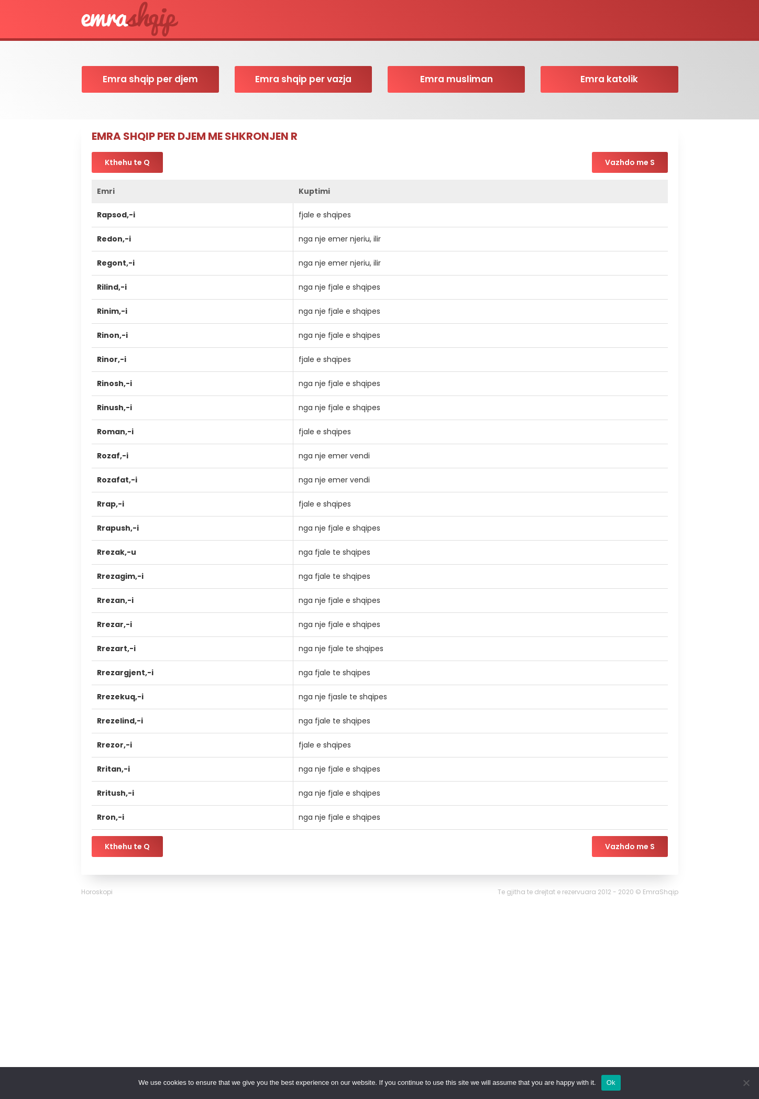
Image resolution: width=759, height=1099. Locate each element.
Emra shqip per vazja (303, 79)
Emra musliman (456, 79)
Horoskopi (97, 891)
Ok (611, 1082)
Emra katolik (609, 79)
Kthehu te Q (127, 162)
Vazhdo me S (630, 162)
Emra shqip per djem (150, 79)
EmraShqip (660, 891)
